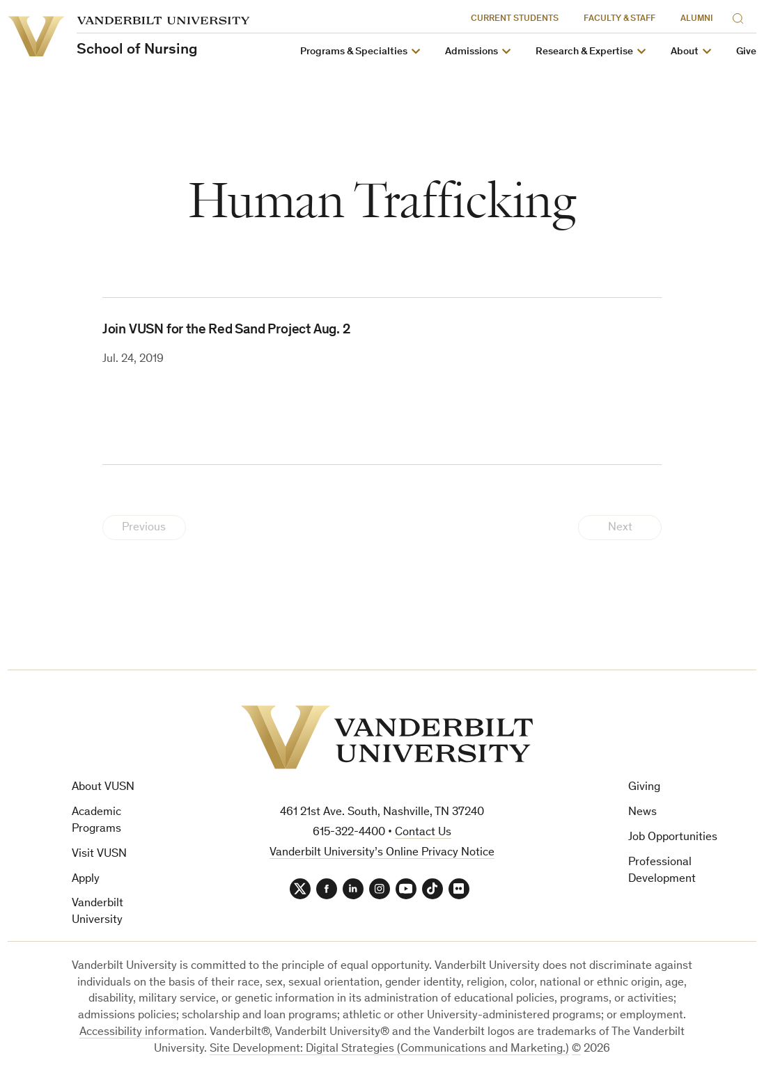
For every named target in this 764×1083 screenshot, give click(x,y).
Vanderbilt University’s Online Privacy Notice (382, 853)
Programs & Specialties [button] (353, 52)
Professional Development (662, 871)
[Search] (741, 16)
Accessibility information (141, 1032)
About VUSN (103, 787)
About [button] (685, 52)
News (642, 813)
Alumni (696, 19)
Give (746, 52)
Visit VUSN (99, 854)
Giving (644, 787)
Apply (86, 879)
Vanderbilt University (97, 912)
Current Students (515, 19)
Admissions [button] (471, 52)
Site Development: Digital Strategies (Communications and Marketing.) (389, 1049)
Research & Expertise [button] (584, 52)
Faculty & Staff (619, 19)
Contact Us (423, 833)
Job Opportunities (672, 838)
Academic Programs (96, 821)
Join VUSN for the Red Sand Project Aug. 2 (226, 331)
